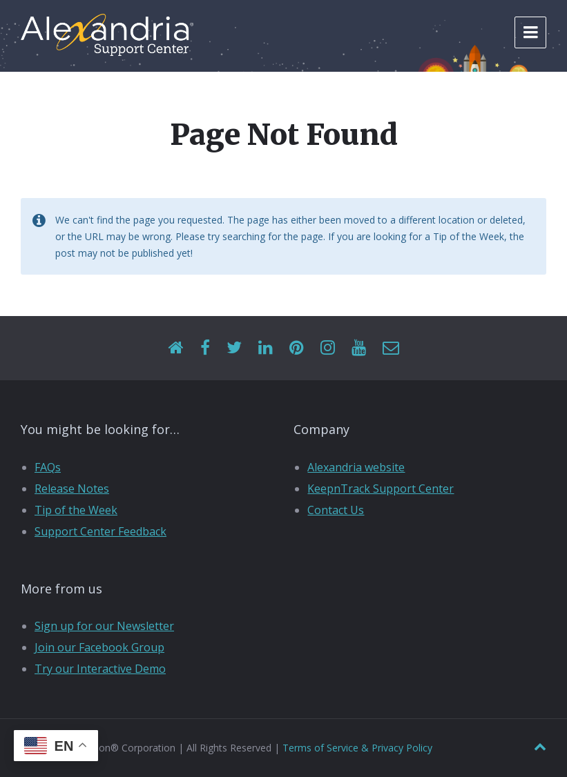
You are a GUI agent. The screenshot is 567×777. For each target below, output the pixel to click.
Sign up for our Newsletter (104, 625)
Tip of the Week (76, 510)
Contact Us (335, 510)
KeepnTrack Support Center (380, 488)
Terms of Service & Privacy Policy (357, 747)
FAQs (48, 467)
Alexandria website (356, 467)
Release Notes (72, 488)
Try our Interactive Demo (100, 668)
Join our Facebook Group (99, 647)
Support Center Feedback (100, 531)
